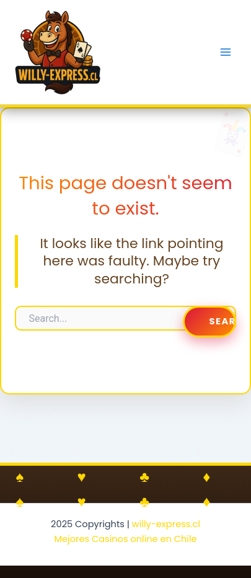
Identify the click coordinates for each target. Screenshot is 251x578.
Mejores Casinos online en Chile (125, 539)
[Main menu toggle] (226, 52)
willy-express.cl (166, 524)
